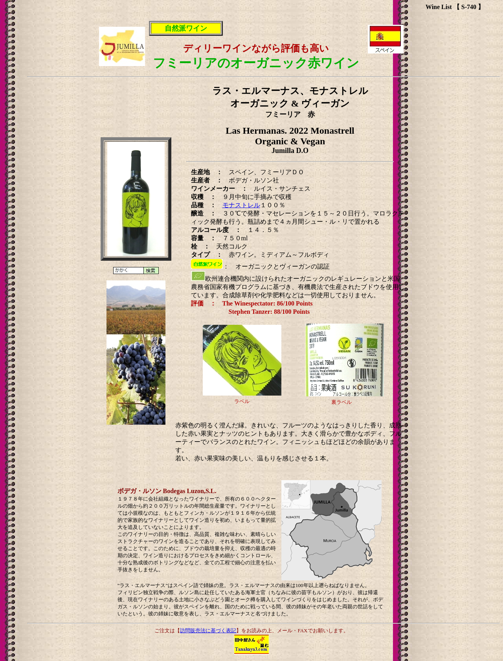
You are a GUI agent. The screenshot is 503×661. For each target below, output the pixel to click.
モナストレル (241, 205)
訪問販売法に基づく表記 (208, 630)
